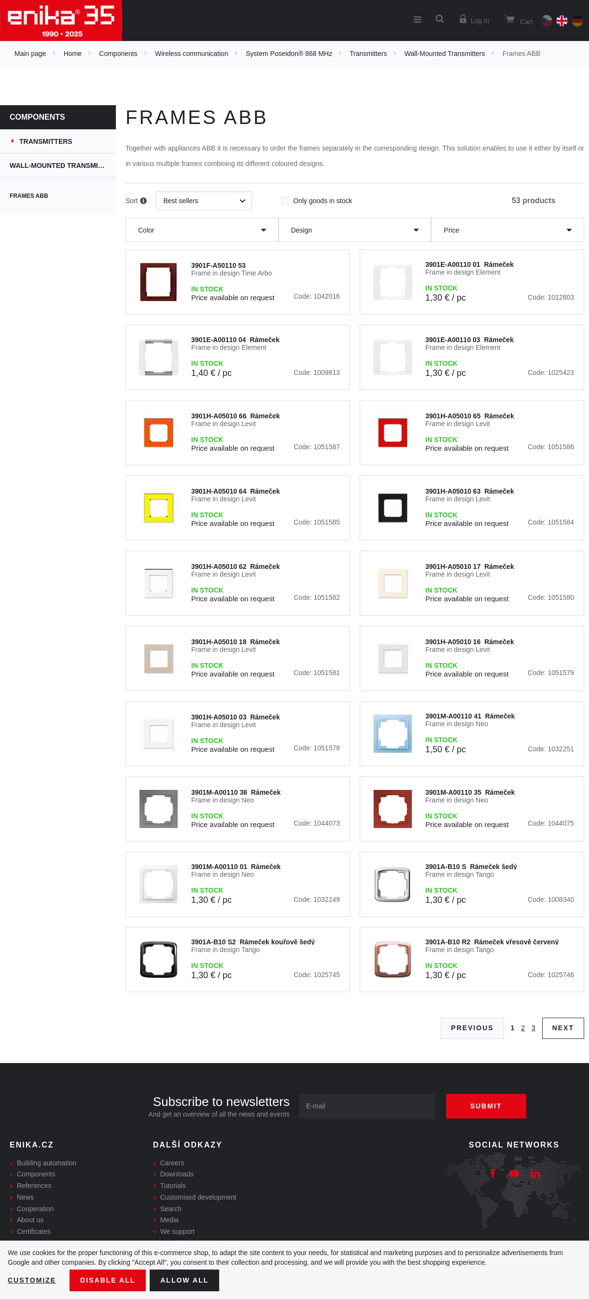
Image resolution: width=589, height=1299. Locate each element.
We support (177, 1231)
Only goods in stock (316, 198)
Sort (136, 201)
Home (73, 53)
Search (171, 1209)
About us (30, 1220)
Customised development (198, 1197)
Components (118, 53)
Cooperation (35, 1209)
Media (169, 1220)
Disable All (107, 1280)
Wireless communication (191, 53)
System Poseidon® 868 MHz (289, 53)
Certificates (34, 1231)
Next (563, 1028)
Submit (486, 1106)
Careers (172, 1163)
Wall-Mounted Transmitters (445, 53)
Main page (30, 53)
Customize (32, 1280)
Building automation (46, 1163)
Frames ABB (29, 196)
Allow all (184, 1280)
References (34, 1185)
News (25, 1197)
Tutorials (173, 1185)
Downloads (177, 1174)
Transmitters (368, 53)
